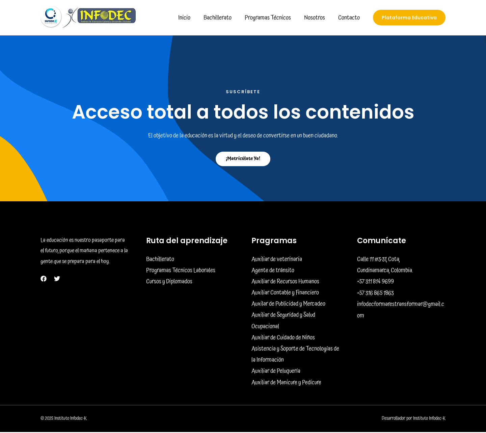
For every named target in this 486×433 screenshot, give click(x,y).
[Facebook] (43, 279)
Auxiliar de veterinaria (276, 259)
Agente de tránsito (272, 270)
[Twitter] (57, 279)
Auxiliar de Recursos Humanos (285, 281)
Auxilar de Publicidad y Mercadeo (288, 304)
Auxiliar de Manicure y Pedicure (286, 383)
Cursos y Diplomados (169, 281)
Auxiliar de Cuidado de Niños (283, 338)
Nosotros (315, 18)
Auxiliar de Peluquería (275, 372)
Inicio (189, 18)
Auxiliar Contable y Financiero (285, 293)
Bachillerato (221, 18)
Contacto (349, 18)
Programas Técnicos (270, 18)
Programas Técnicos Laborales (180, 270)
